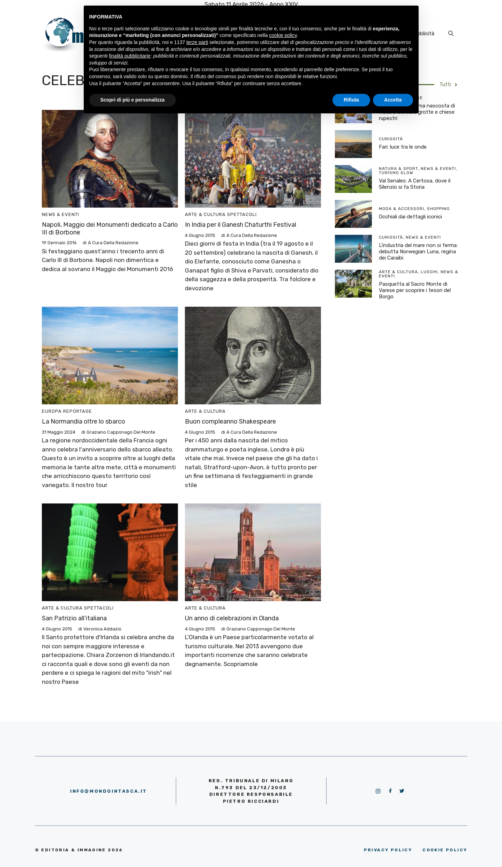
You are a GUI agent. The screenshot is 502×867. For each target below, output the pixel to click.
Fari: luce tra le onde (403, 147)
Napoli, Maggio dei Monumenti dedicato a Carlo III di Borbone (110, 228)
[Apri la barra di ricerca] (450, 33)
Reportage (77, 411)
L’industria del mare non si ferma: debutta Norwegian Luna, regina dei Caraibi (418, 251)
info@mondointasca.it (108, 791)
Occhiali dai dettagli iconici (410, 217)
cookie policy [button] (283, 35)
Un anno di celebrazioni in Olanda (232, 618)
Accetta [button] (393, 100)
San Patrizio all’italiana (74, 618)
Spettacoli (242, 214)
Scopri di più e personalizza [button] (132, 100)
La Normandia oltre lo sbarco (83, 421)
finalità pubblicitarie (129, 56)
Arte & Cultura (205, 214)
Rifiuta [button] (351, 100)
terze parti (197, 42)
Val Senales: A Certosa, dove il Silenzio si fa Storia (414, 184)
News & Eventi (60, 214)
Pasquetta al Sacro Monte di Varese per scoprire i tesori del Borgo (415, 290)
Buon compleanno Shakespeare (230, 421)
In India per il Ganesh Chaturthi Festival (240, 225)
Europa (52, 411)
